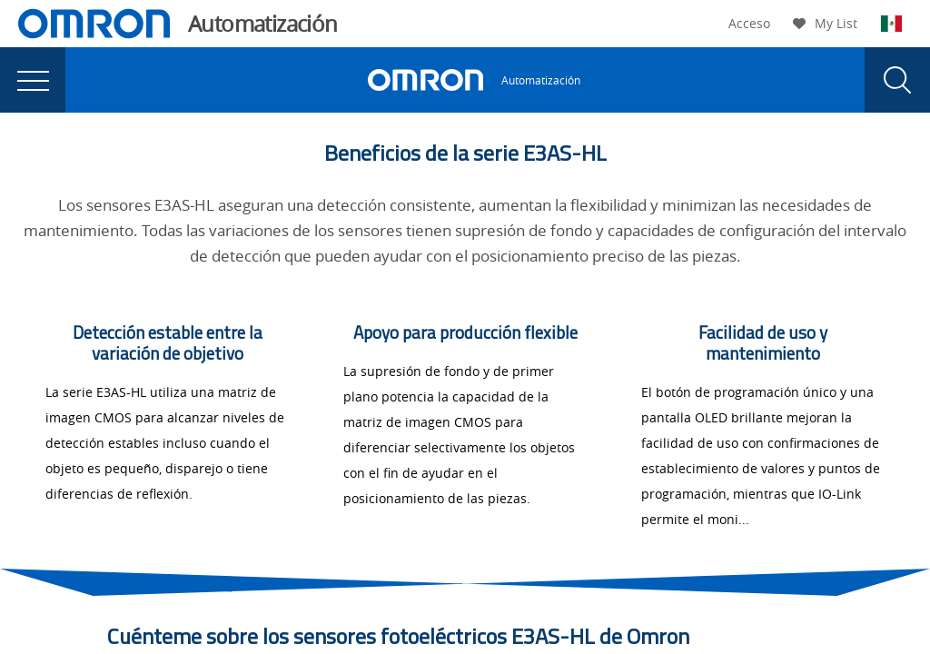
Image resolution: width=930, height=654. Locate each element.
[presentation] (32, 80)
